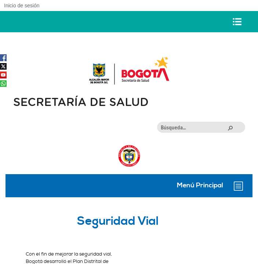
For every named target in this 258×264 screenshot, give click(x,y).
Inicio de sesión (22, 5)
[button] (230, 127)
